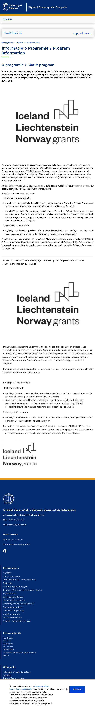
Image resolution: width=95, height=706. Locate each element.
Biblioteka (7, 583)
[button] (20, 457)
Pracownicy (8, 649)
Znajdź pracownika (11, 614)
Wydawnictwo (9, 593)
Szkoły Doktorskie (11, 576)
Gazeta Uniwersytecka (13, 678)
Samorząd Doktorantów (14, 600)
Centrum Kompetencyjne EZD (17, 621)
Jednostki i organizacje (13, 610)
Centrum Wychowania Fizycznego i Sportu (22, 590)
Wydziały (7, 573)
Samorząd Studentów (13, 597)
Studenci (19, 43)
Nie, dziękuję (62, 690)
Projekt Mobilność (32, 43)
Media (6, 655)
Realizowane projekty (13, 607)
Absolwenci (8, 646)
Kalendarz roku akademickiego (17, 672)
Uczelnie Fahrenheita (12, 617)
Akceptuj (77, 690)
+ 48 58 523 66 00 (15, 519)
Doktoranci (8, 643)
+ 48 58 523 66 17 (14, 539)
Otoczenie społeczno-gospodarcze (19, 652)
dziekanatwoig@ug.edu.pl (15, 524)
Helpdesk (7, 675)
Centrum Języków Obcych (15, 586)
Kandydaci (8, 638)
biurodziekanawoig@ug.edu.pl (16, 544)
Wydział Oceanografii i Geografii (47, 7)
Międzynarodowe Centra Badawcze (19, 579)
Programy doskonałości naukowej (18, 603)
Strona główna (7, 43)
